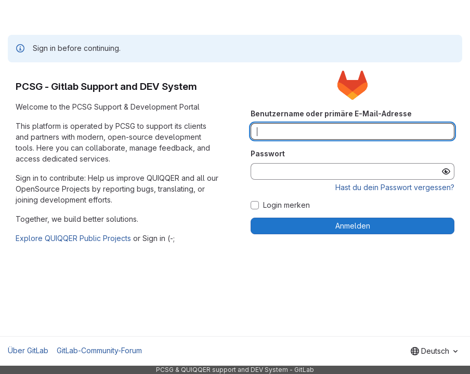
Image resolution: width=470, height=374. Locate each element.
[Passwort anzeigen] (446, 171)
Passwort (268, 153)
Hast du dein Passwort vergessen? (394, 187)
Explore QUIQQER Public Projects (73, 238)
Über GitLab (28, 350)
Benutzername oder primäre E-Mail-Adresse (331, 113)
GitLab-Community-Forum (99, 350)
